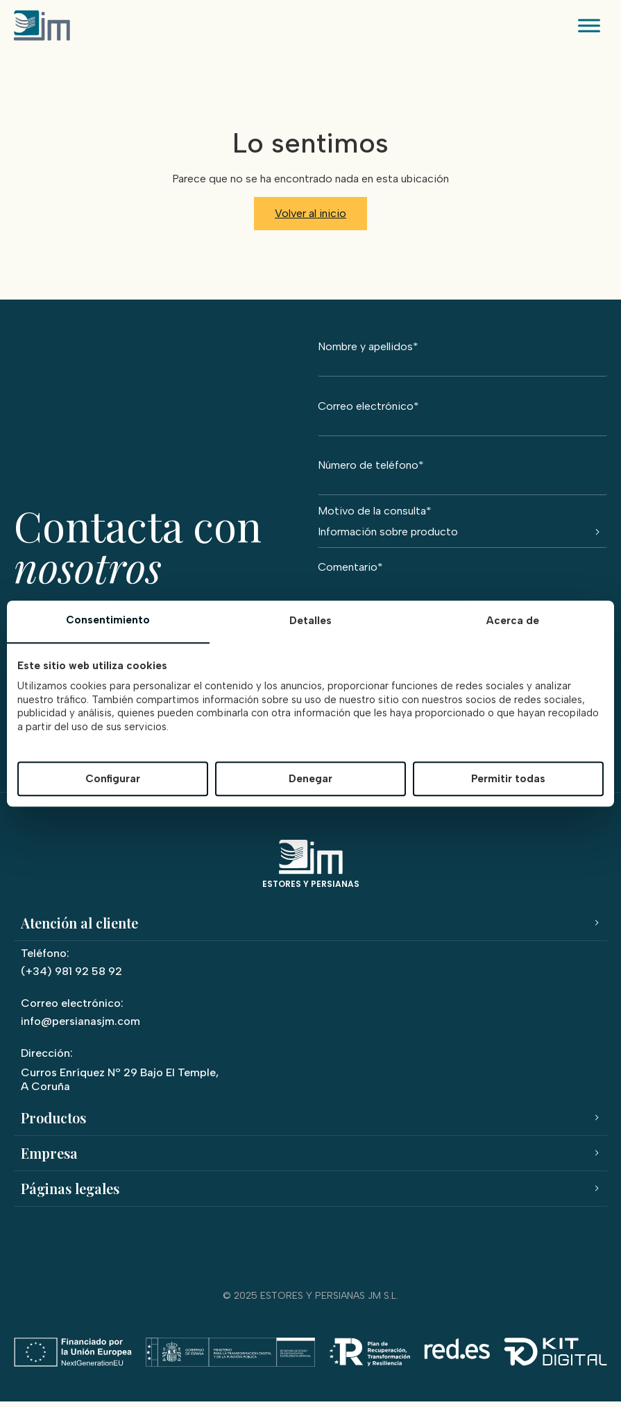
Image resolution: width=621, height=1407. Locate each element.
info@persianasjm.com (80, 1026)
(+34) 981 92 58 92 (71, 976)
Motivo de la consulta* (463, 527)
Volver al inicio (310, 213)
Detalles (310, 621)
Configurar (112, 778)
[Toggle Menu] (589, 25)
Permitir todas (508, 778)
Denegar (310, 778)
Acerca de (512, 621)
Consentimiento (108, 620)
